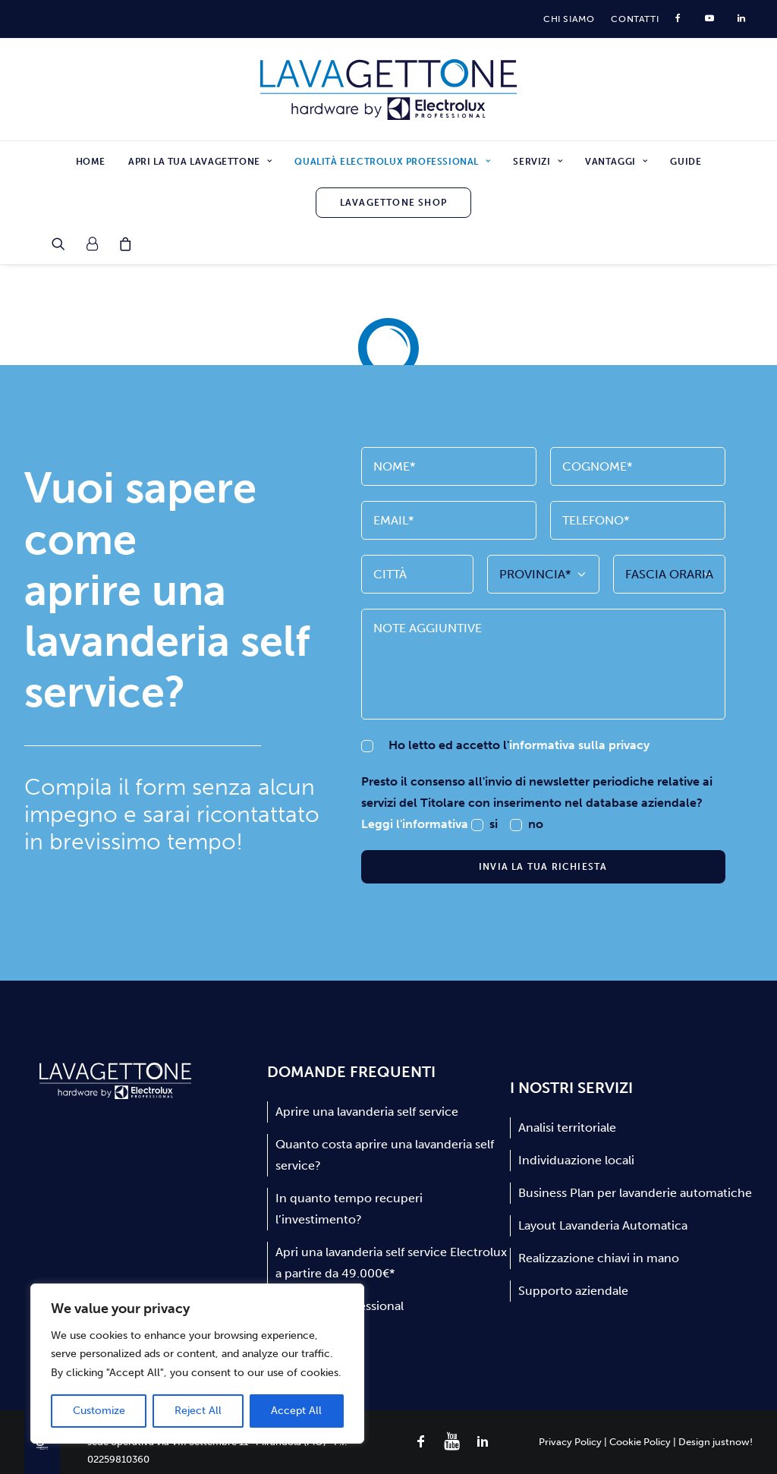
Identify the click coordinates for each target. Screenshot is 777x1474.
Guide (685, 161)
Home (90, 161)
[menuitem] (568, 19)
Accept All (296, 1410)
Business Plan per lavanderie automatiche (635, 1193)
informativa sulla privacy (579, 745)
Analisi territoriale (567, 1127)
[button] (63, 243)
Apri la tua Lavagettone (200, 161)
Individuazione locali (576, 1160)
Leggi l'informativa (416, 824)
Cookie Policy (640, 1441)
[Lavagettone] (388, 89)
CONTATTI (635, 19)
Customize (99, 1410)
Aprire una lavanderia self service (366, 1111)
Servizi (537, 161)
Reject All (198, 1410)
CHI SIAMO (568, 19)
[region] (197, 1363)
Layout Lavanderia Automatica (602, 1225)
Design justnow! (715, 1441)
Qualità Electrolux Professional (392, 161)
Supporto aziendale (573, 1290)
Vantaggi (616, 161)
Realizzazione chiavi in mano (598, 1258)
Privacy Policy (570, 1441)
